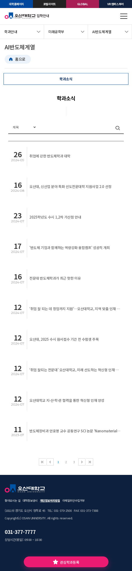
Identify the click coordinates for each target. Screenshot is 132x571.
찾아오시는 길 (12, 500)
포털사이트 (49, 4)
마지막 (89, 461)
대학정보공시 (30, 500)
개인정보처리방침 (50, 500)
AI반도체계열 (101, 31)
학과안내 (10, 31)
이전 (50, 461)
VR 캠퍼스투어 (115, 4)
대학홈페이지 (16, 4)
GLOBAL (82, 4)
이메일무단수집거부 (73, 500)
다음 (81, 461)
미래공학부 (56, 31)
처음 (42, 461)
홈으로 (20, 59)
